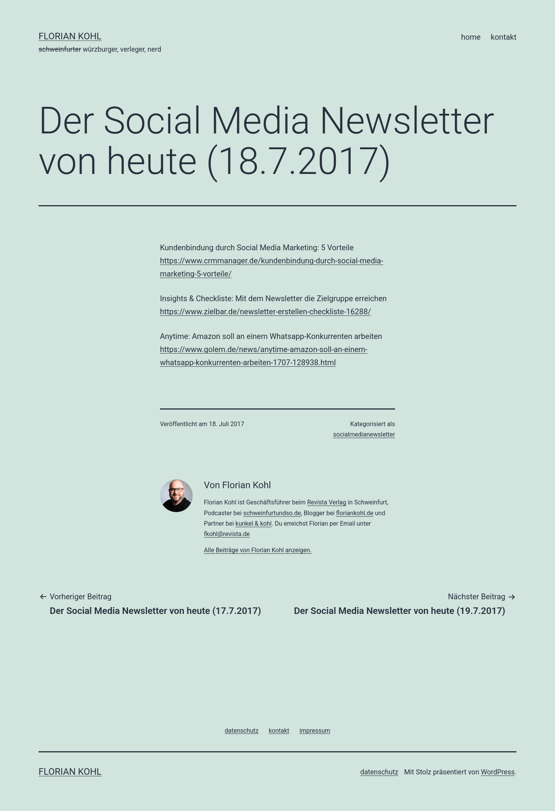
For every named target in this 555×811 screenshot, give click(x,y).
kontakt (503, 37)
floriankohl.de (354, 513)
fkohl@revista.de (227, 534)
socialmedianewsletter (364, 434)
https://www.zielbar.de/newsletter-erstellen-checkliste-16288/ (265, 311)
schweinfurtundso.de (272, 513)
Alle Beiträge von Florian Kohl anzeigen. (258, 550)
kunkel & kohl (253, 523)
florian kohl (70, 36)
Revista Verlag (326, 502)
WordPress (498, 772)
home (471, 37)
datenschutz (379, 772)
